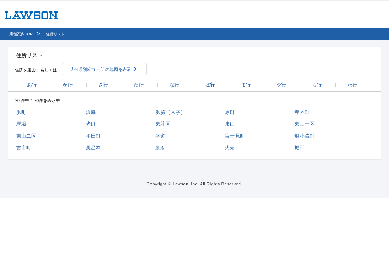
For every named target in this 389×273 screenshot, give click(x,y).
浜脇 (91, 112)
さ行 (103, 85)
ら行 (317, 85)
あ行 (32, 85)
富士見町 (235, 136)
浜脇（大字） (170, 112)
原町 (230, 112)
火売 (230, 148)
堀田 (299, 148)
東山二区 (26, 136)
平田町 (93, 136)
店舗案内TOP (21, 34)
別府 (160, 148)
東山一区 (304, 124)
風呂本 (93, 148)
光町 (91, 124)
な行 (174, 85)
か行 (68, 85)
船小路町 (304, 136)
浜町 (21, 112)
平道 (160, 136)
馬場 (21, 124)
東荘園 (162, 124)
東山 (230, 124)
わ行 (352, 85)
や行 (281, 85)
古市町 (23, 148)
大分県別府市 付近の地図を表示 (100, 69)
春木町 (301, 112)
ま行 (246, 85)
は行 (210, 85)
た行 (139, 85)
